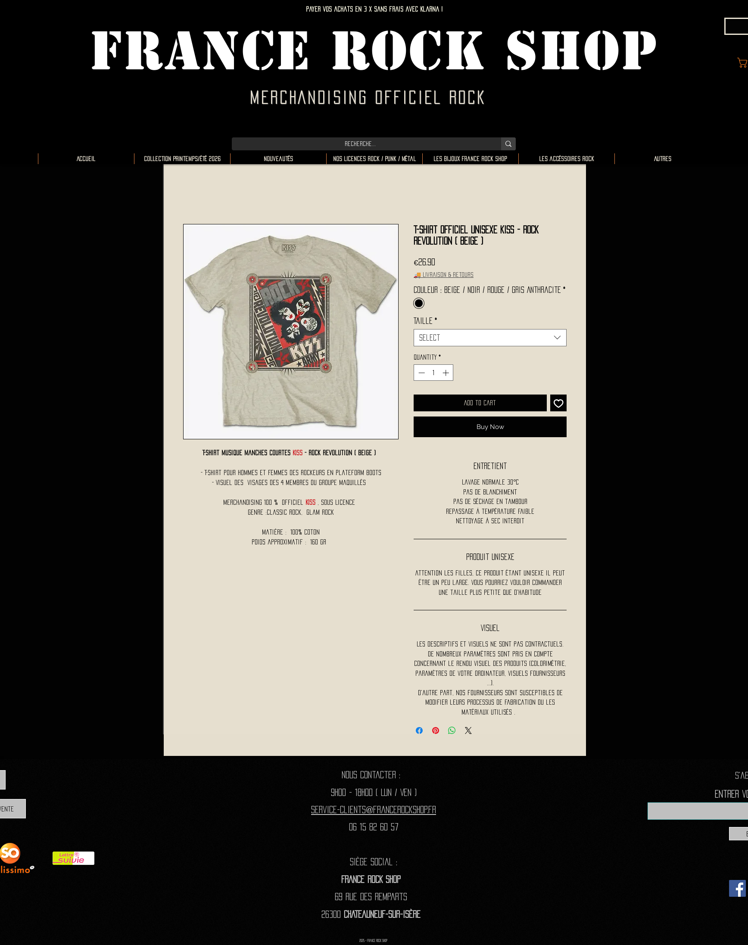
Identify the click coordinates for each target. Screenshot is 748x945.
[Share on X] (468, 730)
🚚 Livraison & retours (444, 274)
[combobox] (490, 337)
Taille (425, 321)
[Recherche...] (360, 144)
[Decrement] (421, 373)
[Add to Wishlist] (558, 403)
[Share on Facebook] (419, 730)
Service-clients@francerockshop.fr (373, 809)
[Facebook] (737, 888)
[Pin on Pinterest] (435, 730)
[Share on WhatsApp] (452, 730)
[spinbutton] (434, 373)
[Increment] (446, 373)
